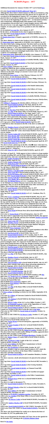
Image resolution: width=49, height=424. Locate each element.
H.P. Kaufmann (13, 347)
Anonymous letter (8, 42)
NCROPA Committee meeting (20, 394)
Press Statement (15, 228)
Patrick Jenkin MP (14, 134)
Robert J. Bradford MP (15, 170)
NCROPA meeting (17, 271)
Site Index (9, 421)
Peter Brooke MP (13, 136)
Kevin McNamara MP (15, 174)
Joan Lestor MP (13, 221)
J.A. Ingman (12, 299)
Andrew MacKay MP (15, 403)
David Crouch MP (14, 139)
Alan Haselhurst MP (14, 262)
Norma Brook (12, 190)
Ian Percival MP (13, 233)
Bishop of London (30, 330)
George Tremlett (13, 325)
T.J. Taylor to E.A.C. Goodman (18, 276)
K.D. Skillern (12, 344)
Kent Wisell (12, 210)
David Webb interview (10, 143)
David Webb (14, 106)
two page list (15, 30)
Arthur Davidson (13, 158)
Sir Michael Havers (14, 181)
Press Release (14, 283)
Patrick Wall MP (13, 177)
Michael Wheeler (13, 387)
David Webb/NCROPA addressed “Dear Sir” (21, 11)
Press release (14, 75)
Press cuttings (8, 66)
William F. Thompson (10, 103)
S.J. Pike (11, 111)
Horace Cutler (12, 302)
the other (37, 309)
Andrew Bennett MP (14, 162)
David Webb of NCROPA (28, 311)
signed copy (16, 120)
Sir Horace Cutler (26, 314)
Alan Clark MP (13, 172)
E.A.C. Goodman (13, 196)
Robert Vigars (12, 337)
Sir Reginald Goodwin (15, 304)
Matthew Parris (13, 127)
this (43, 274)
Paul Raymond (13, 247)
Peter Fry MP (12, 150)
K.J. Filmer (11, 295)
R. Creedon (12, 396)
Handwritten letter (9, 37)
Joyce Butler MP (13, 179)
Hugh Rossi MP (13, 164)
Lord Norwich (12, 188)
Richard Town (12, 378)
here (43, 8)
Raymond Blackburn (29, 335)
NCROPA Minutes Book (31, 418)
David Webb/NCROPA (17, 33)
